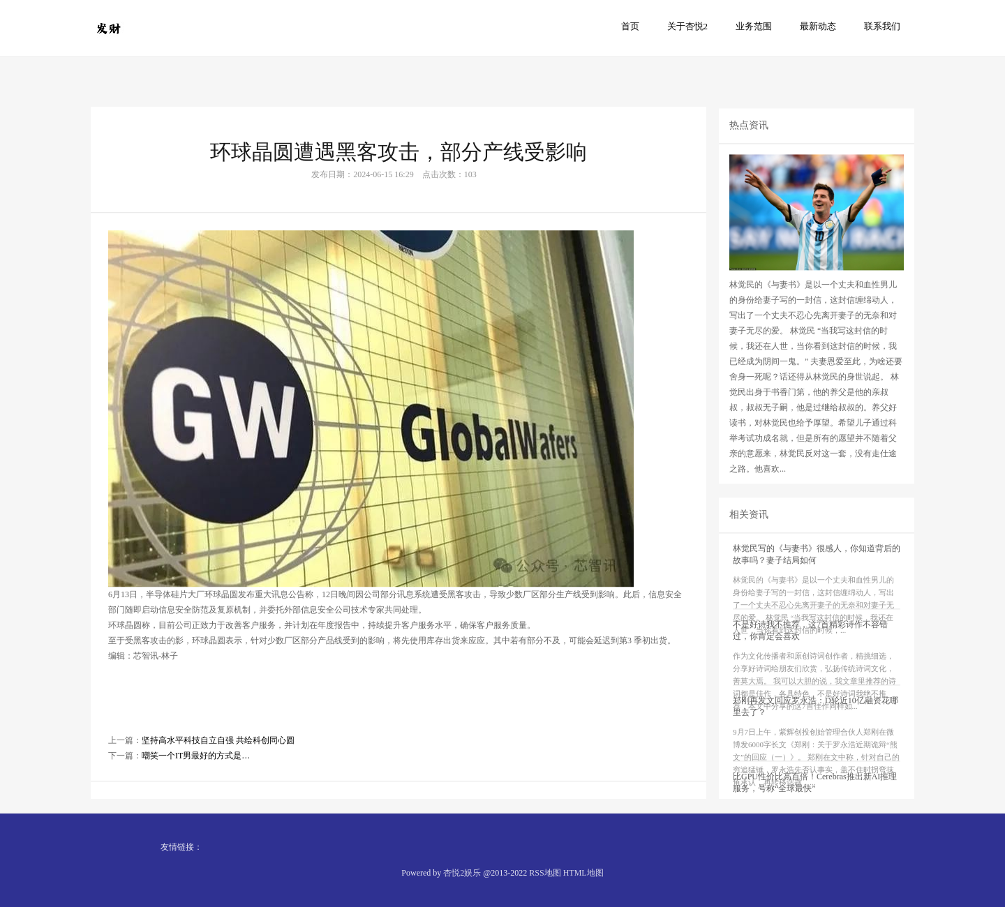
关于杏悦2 (687, 26)
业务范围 (754, 26)
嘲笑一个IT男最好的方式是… (196, 785)
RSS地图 (544, 873)
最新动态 (818, 26)
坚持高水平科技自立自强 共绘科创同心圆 (218, 769)
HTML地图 (583, 873)
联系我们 (882, 26)
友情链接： (181, 847)
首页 (630, 26)
